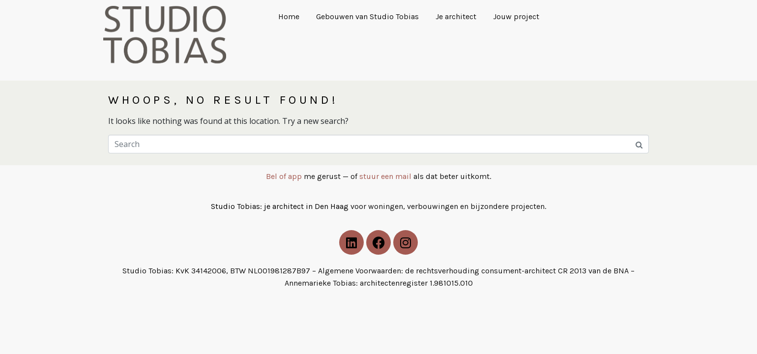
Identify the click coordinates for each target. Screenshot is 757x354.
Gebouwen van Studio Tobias (367, 16)
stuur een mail (385, 176)
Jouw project (516, 16)
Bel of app (284, 176)
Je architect (456, 16)
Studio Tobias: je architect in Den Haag (280, 206)
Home (288, 16)
